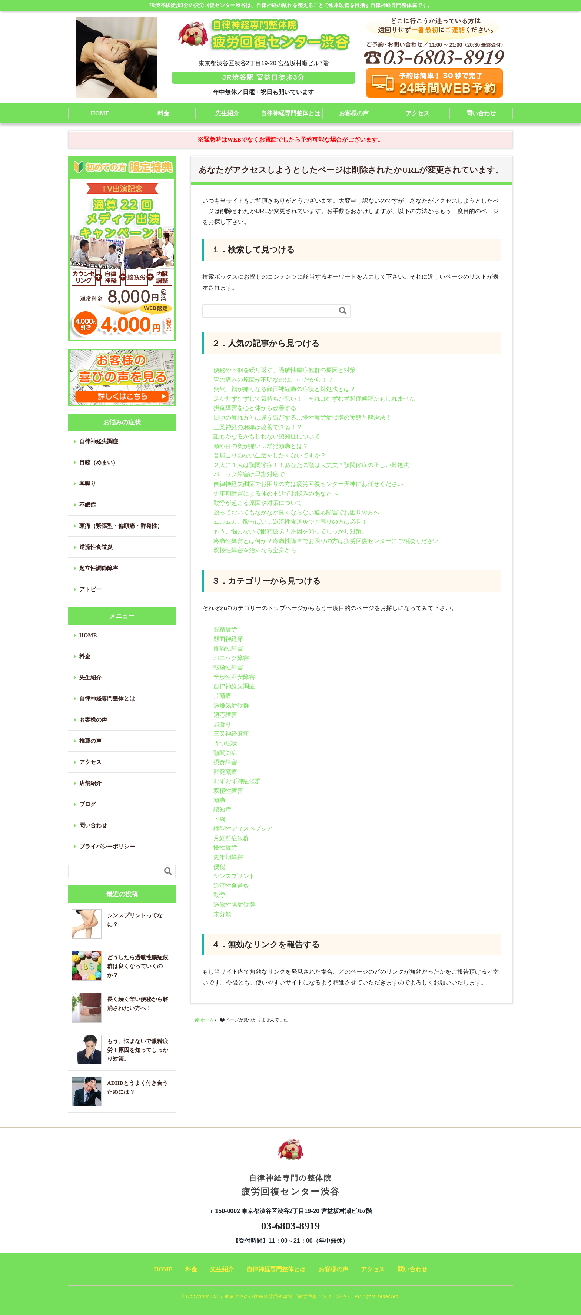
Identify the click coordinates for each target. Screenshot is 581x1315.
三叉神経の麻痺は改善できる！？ (257, 427)
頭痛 (219, 800)
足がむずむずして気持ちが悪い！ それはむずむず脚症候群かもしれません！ (317, 398)
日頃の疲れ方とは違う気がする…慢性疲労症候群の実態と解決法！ (302, 417)
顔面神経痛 (228, 639)
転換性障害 (228, 667)
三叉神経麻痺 (231, 734)
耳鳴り (87, 484)
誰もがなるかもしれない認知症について (266, 436)
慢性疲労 (225, 847)
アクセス (417, 113)
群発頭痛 (225, 772)
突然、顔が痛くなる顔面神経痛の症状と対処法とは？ (284, 389)
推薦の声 (90, 741)
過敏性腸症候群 (234, 904)
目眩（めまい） (98, 463)
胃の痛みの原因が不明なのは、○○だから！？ (273, 380)
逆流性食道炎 (231, 885)
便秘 (219, 867)
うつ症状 (225, 743)
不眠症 (87, 505)
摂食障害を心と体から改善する (254, 408)
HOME (99, 113)
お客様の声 (354, 113)
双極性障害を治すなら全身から (254, 550)
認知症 (222, 809)
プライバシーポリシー (107, 846)
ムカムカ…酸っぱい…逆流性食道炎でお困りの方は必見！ (290, 522)
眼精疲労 (225, 629)
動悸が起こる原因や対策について (257, 503)
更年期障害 (228, 857)
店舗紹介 (90, 783)
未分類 (222, 914)
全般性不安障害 (234, 677)
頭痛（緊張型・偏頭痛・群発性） (121, 526)
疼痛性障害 (228, 648)
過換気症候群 (231, 705)
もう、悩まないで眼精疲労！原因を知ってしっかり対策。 (290, 531)
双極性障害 (228, 791)
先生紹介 (227, 113)
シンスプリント (234, 876)
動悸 (219, 895)
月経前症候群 (231, 838)
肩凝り (222, 724)
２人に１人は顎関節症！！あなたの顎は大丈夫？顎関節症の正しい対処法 (311, 465)
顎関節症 (225, 753)
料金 (163, 113)
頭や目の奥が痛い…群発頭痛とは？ (260, 446)
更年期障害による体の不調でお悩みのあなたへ (275, 493)
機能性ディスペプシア (243, 828)
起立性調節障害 (98, 568)
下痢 (219, 819)
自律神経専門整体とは (290, 113)
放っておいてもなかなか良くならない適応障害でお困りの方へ (296, 512)
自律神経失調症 (234, 686)
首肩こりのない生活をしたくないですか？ (269, 455)
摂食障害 (225, 762)
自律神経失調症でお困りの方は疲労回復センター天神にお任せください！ (311, 484)
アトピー (90, 589)
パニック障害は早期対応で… (251, 474)
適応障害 (225, 715)
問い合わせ (481, 113)
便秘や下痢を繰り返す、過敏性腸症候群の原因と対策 (284, 370)
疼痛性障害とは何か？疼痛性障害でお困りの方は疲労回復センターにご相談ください (326, 541)
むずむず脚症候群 (237, 781)
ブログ (87, 804)
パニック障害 (231, 658)
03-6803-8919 (290, 1226)
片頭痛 (222, 696)
